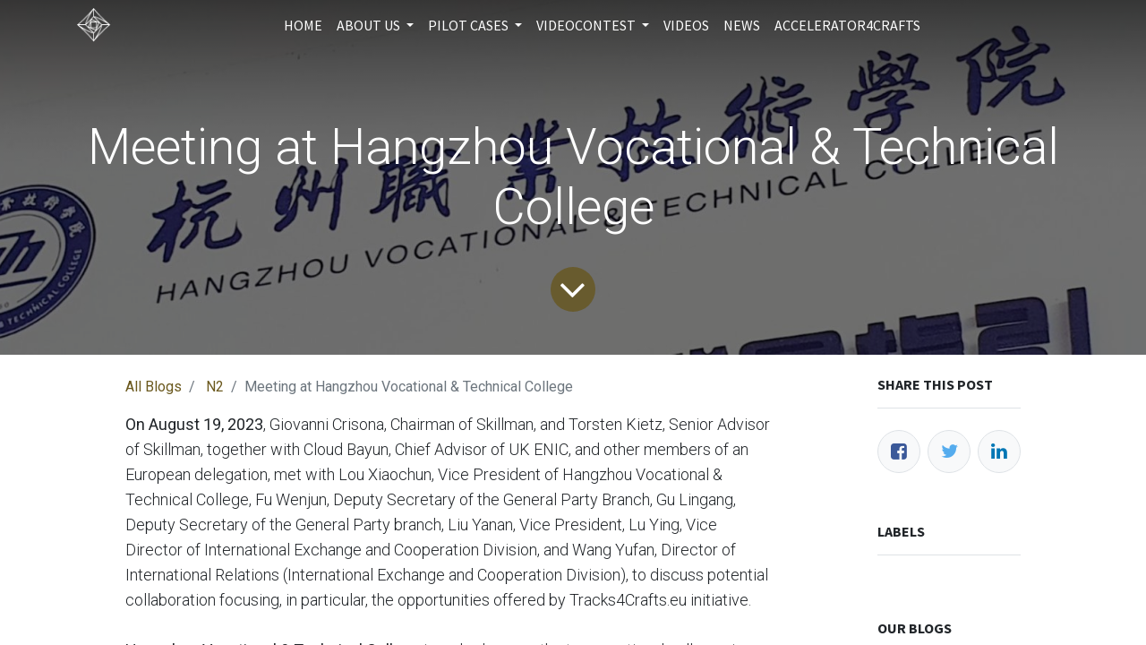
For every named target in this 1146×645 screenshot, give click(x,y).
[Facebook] (898, 451)
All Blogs (153, 386)
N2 (215, 386)
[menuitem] (303, 25)
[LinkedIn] (999, 451)
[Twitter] (949, 451)
